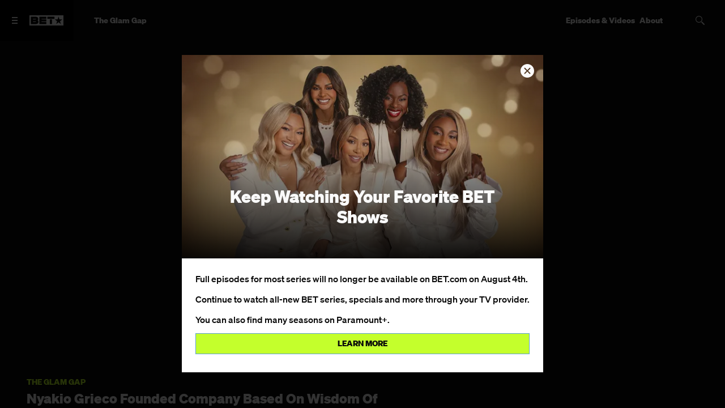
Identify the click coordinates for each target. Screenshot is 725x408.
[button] (527, 71)
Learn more (362, 343)
